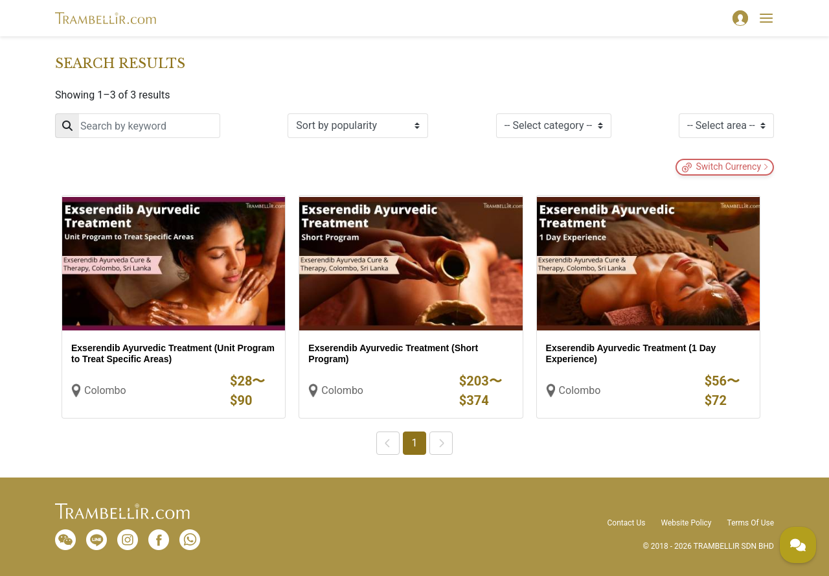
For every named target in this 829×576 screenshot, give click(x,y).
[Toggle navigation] (766, 18)
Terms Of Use (750, 523)
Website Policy (686, 523)
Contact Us (627, 523)
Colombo (105, 390)
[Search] (137, 125)
